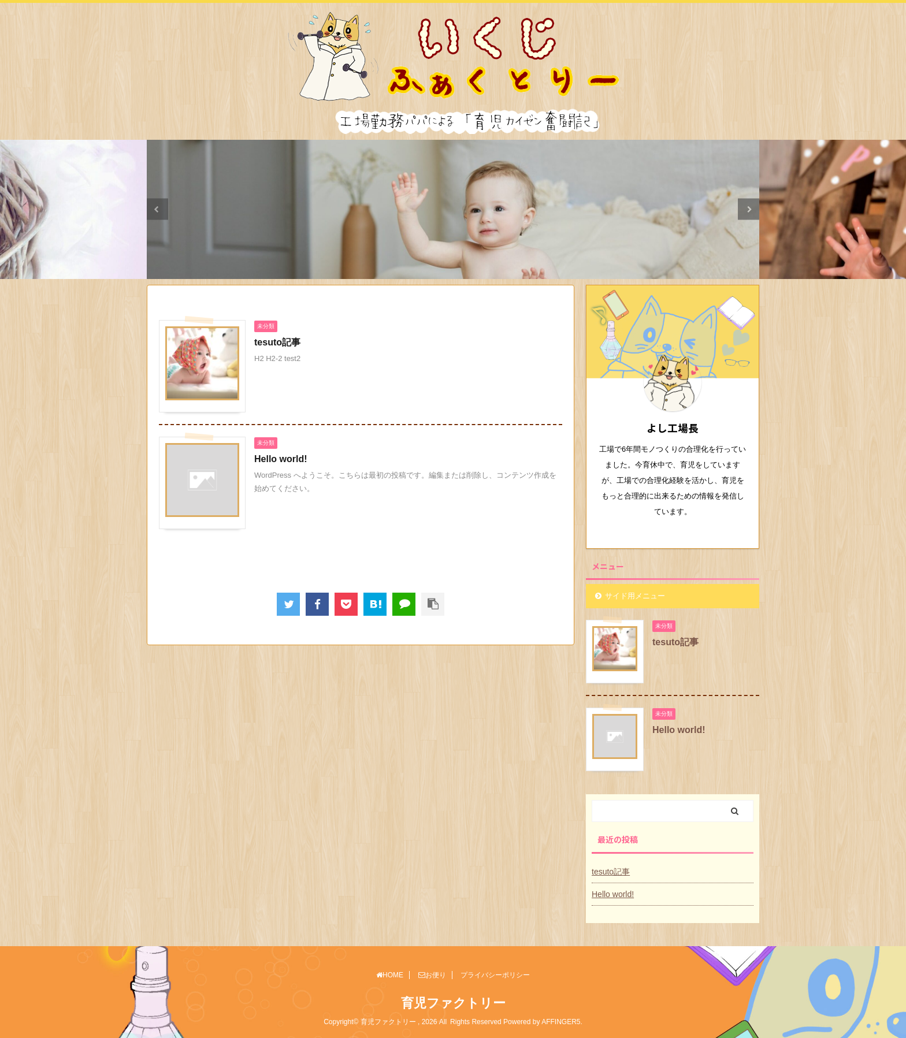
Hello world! (280, 459)
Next (748, 209)
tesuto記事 (277, 342)
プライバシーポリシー (495, 975)
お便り (432, 975)
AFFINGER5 (560, 1022)
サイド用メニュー (635, 595)
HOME (389, 975)
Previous (157, 209)
